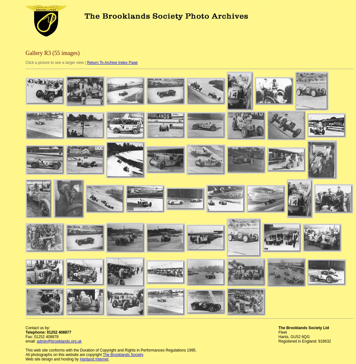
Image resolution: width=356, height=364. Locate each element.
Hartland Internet (94, 359)
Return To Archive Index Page (112, 62)
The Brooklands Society (123, 354)
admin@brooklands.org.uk (59, 341)
